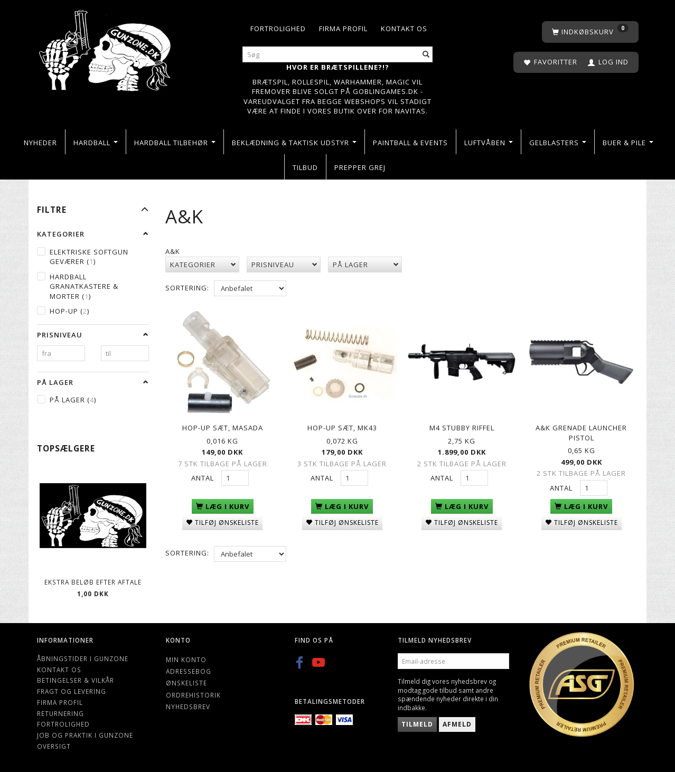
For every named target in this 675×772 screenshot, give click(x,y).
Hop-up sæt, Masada (222, 426)
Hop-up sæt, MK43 (342, 426)
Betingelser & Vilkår (75, 680)
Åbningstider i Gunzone (82, 658)
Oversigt (54, 746)
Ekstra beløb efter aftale (93, 582)
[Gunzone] (105, 47)
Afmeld (457, 724)
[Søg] (426, 55)
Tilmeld (417, 724)
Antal (203, 477)
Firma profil (343, 28)
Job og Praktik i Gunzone (85, 735)
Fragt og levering (71, 691)
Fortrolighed (278, 28)
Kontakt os (404, 28)
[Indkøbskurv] (590, 32)
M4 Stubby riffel (461, 426)
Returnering (60, 713)
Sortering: (187, 288)
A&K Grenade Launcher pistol (581, 431)
